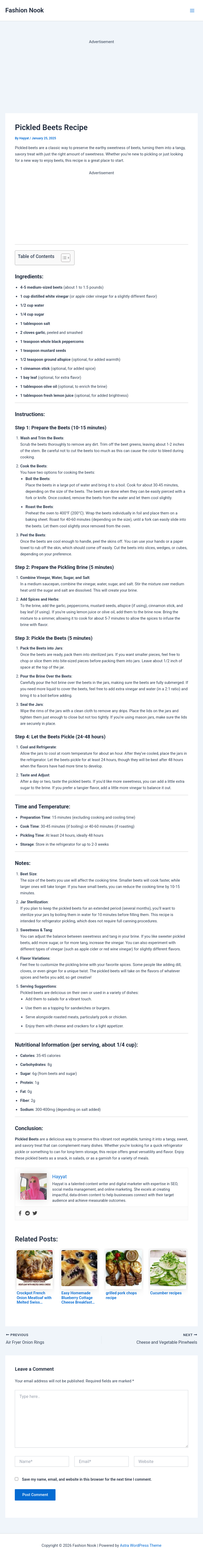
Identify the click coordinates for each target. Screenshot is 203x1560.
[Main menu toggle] (192, 10)
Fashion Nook (24, 10)
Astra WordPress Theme (141, 1545)
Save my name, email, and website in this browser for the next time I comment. (87, 1479)
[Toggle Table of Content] (63, 257)
